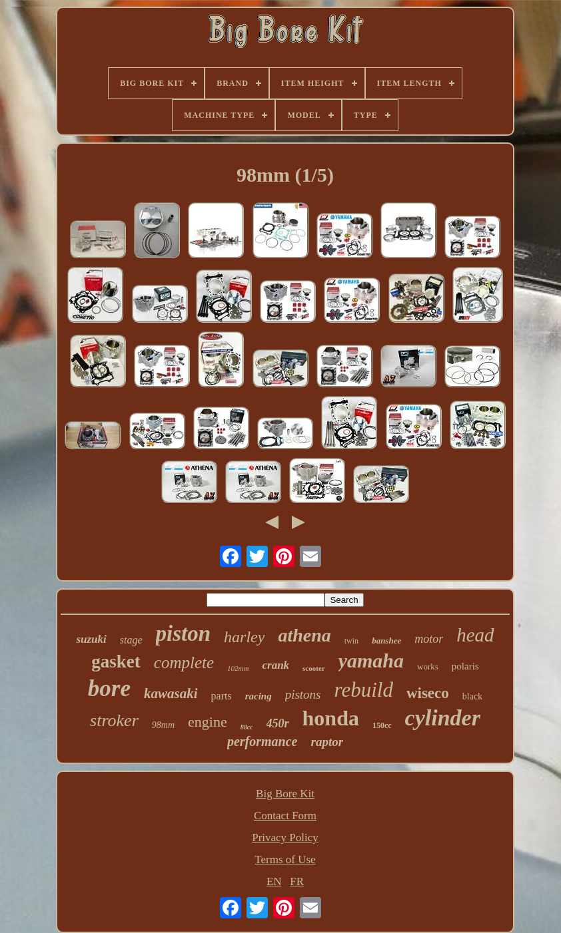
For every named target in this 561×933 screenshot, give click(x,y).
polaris (465, 666)
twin (351, 641)
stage (131, 640)
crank (275, 665)
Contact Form (285, 815)
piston (183, 634)
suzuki (91, 639)
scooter (313, 668)
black (472, 696)
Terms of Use (285, 859)
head (475, 635)
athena (304, 635)
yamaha (371, 660)
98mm (163, 725)
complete (184, 662)
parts (221, 695)
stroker (114, 720)
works (427, 666)
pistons (303, 694)
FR (297, 881)
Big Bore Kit (285, 793)
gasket (116, 661)
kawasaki (171, 693)
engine (207, 721)
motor (428, 639)
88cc (247, 727)
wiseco (427, 693)
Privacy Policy (285, 837)
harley (244, 637)
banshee (386, 641)
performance (262, 741)
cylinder (442, 717)
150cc (382, 725)
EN (274, 881)
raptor (326, 742)
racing (258, 696)
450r (278, 723)
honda (330, 718)
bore (109, 688)
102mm (238, 668)
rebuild (363, 689)
